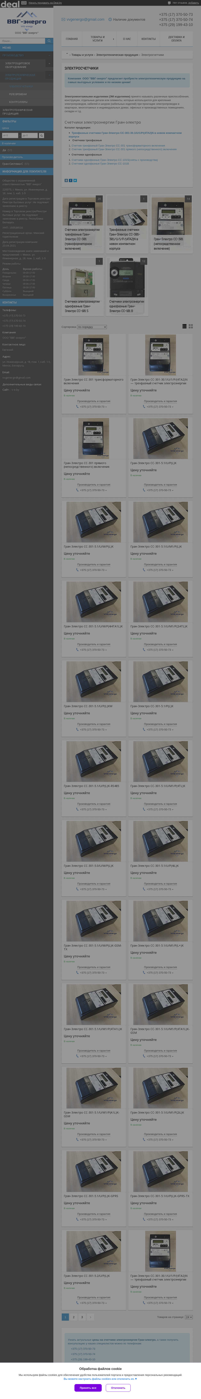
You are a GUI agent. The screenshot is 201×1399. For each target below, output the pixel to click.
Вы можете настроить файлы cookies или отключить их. (99, 1378)
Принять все (88, 1387)
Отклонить (118, 1387)
